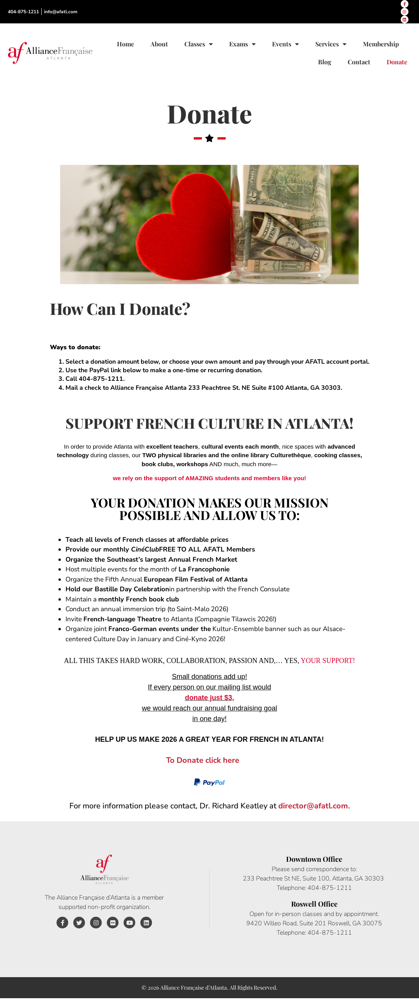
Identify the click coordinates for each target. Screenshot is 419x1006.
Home (125, 44)
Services (331, 44)
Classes (198, 44)
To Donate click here (202, 760)
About (159, 44)
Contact (359, 62)
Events (285, 44)
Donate (397, 62)
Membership (381, 44)
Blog (324, 62)
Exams (242, 44)
